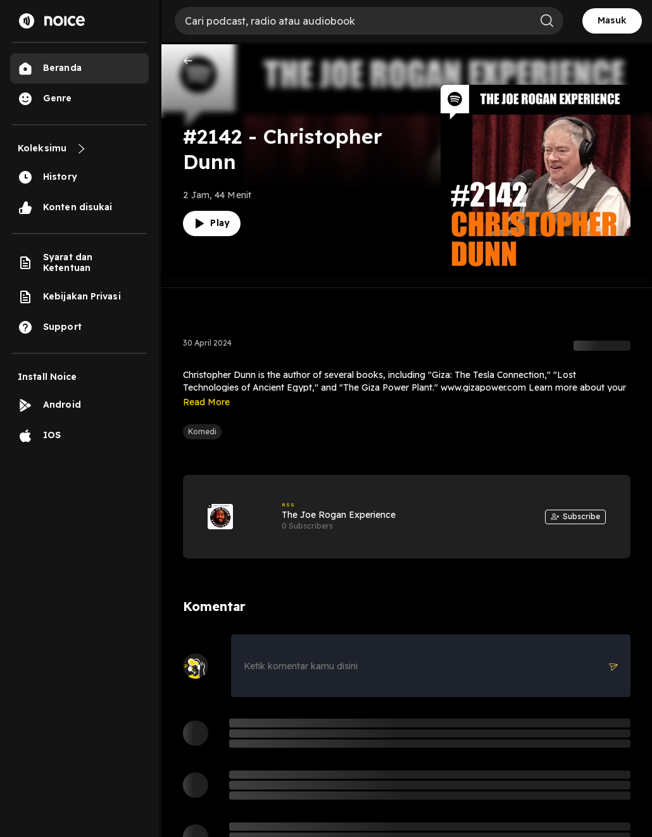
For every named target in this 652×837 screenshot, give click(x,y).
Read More (206, 402)
